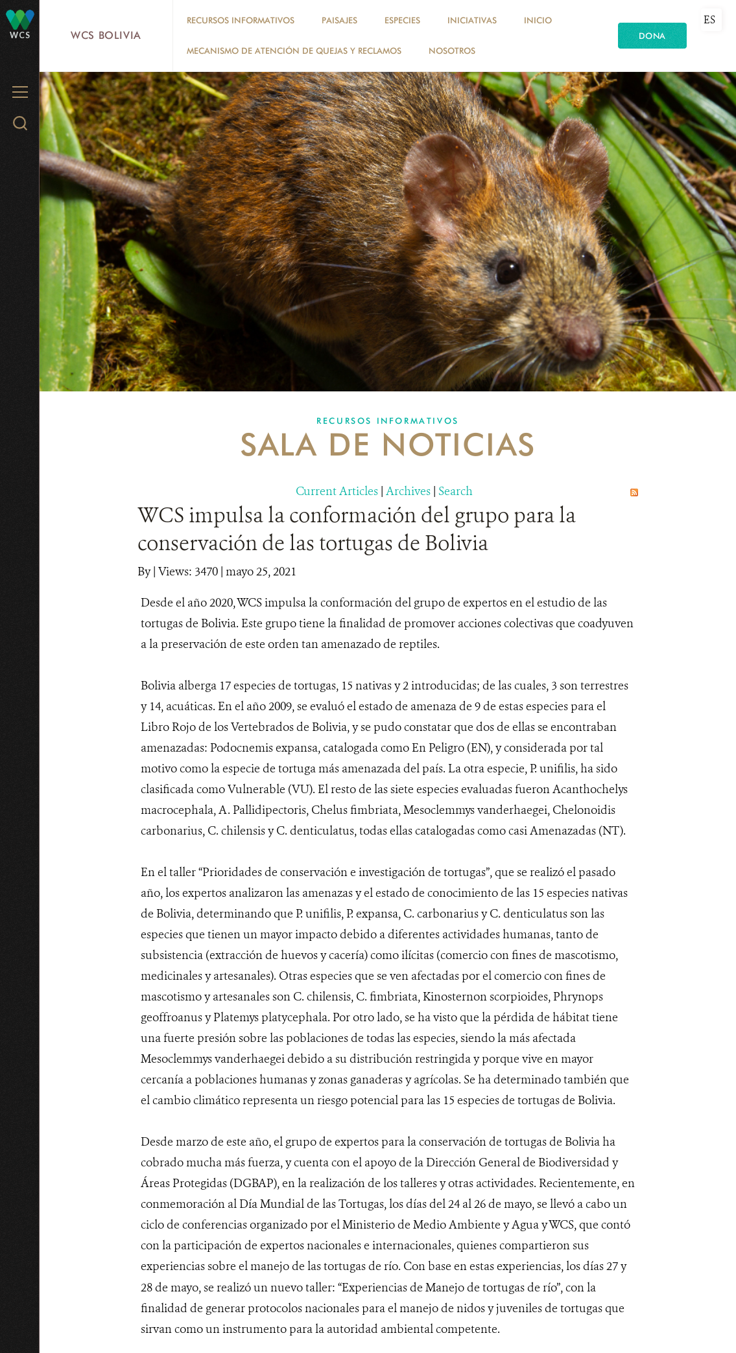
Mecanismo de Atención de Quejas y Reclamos (294, 50)
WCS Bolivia (106, 35)
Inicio (538, 20)
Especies (402, 20)
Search (455, 491)
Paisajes (339, 20)
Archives (408, 491)
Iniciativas (472, 20)
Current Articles (337, 491)
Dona (652, 35)
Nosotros (452, 50)
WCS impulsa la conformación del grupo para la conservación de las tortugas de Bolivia (356, 529)
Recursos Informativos (240, 20)
